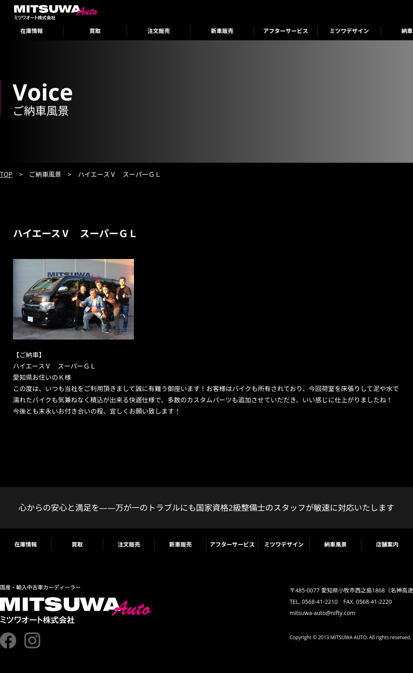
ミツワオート (56, 12)
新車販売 (222, 31)
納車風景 (335, 544)
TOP (6, 174)
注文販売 (158, 31)
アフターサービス (285, 31)
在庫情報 (31, 31)
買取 (95, 31)
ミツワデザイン (349, 31)
